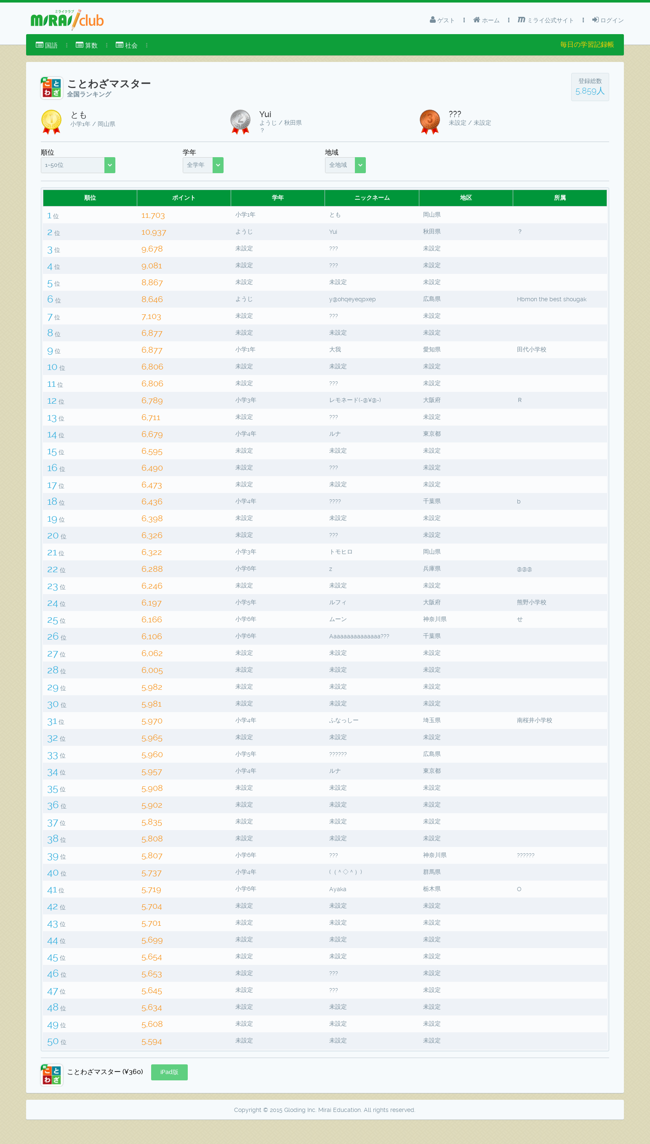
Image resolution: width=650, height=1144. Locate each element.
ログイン (608, 20)
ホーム (486, 20)
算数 (87, 45)
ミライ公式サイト (546, 20)
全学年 (196, 164)
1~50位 (54, 164)
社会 (127, 45)
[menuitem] (47, 45)
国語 (47, 45)
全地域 (338, 164)
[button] (169, 1093)
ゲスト (442, 20)
